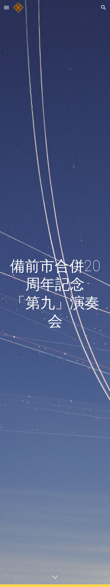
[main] (55, 293)
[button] (6, 7)
